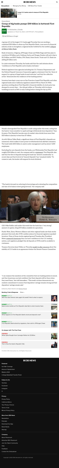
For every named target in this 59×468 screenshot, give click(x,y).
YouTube (4, 383)
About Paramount (7, 437)
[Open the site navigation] (10, 2)
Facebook (5, 385)
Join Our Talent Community (10, 443)
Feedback (5, 448)
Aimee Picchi (23, 289)
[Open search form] (57, 2)
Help (3, 446)
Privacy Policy (6, 399)
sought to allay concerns (41, 247)
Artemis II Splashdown (8, 369)
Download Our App (7, 424)
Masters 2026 (6, 372)
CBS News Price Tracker (35, 6)
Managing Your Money (19, 6)
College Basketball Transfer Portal (12, 375)
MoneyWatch (5, 6)
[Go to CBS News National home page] (29, 2)
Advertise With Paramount (9, 440)
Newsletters (5, 418)
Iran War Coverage (7, 366)
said (29, 42)
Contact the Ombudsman (9, 451)
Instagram (4, 388)
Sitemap (4, 429)
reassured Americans (13, 239)
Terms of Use (5, 407)
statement (39, 152)
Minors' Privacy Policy (8, 410)
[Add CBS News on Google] (10, 36)
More (22, 292)
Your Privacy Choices (8, 405)
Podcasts (4, 421)
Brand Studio (5, 426)
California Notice (7, 402)
